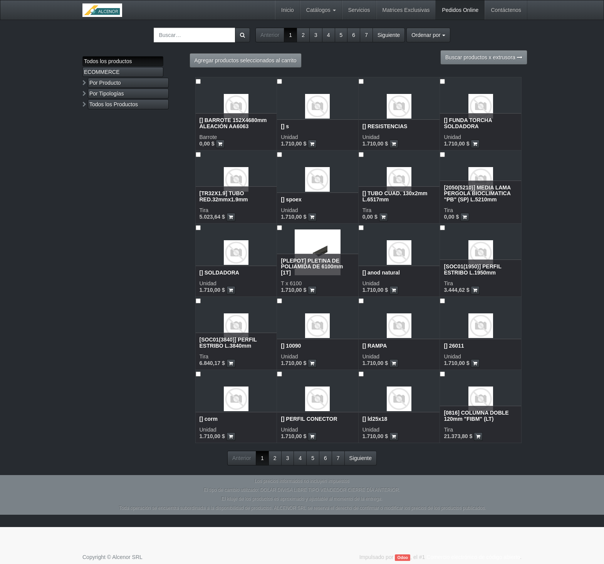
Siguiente (389, 35)
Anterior (269, 35)
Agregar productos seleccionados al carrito (246, 60)
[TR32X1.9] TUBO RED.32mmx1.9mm (224, 196)
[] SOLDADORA (219, 272)
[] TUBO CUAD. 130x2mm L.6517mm (395, 196)
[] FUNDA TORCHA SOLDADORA (468, 123)
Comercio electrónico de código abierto (473, 557)
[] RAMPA (374, 346)
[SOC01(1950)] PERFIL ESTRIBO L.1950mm (472, 269)
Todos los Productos (113, 104)
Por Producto (105, 83)
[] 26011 (454, 346)
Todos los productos (108, 61)
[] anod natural (381, 272)
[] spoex (291, 199)
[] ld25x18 (375, 419)
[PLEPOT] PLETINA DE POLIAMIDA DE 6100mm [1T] (312, 267)
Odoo (403, 557)
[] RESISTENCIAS (385, 126)
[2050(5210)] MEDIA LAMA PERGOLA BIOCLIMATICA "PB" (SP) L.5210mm (477, 193)
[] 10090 (291, 346)
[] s (285, 126)
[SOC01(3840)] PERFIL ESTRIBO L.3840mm (228, 342)
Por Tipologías (106, 93)
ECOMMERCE (102, 72)
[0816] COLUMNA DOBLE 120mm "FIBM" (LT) (476, 416)
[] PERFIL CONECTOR (309, 419)
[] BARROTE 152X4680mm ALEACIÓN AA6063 (233, 123)
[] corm (209, 419)
